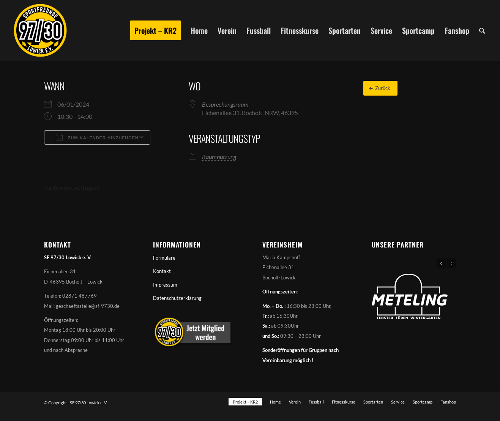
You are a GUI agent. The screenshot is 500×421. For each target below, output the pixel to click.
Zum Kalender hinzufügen (97, 137)
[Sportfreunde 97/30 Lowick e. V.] (40, 30)
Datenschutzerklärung (177, 298)
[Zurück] (380, 88)
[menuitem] (155, 30)
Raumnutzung (219, 156)
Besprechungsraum (225, 104)
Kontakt (162, 271)
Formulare (164, 258)
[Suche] (482, 30)
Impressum (165, 285)
